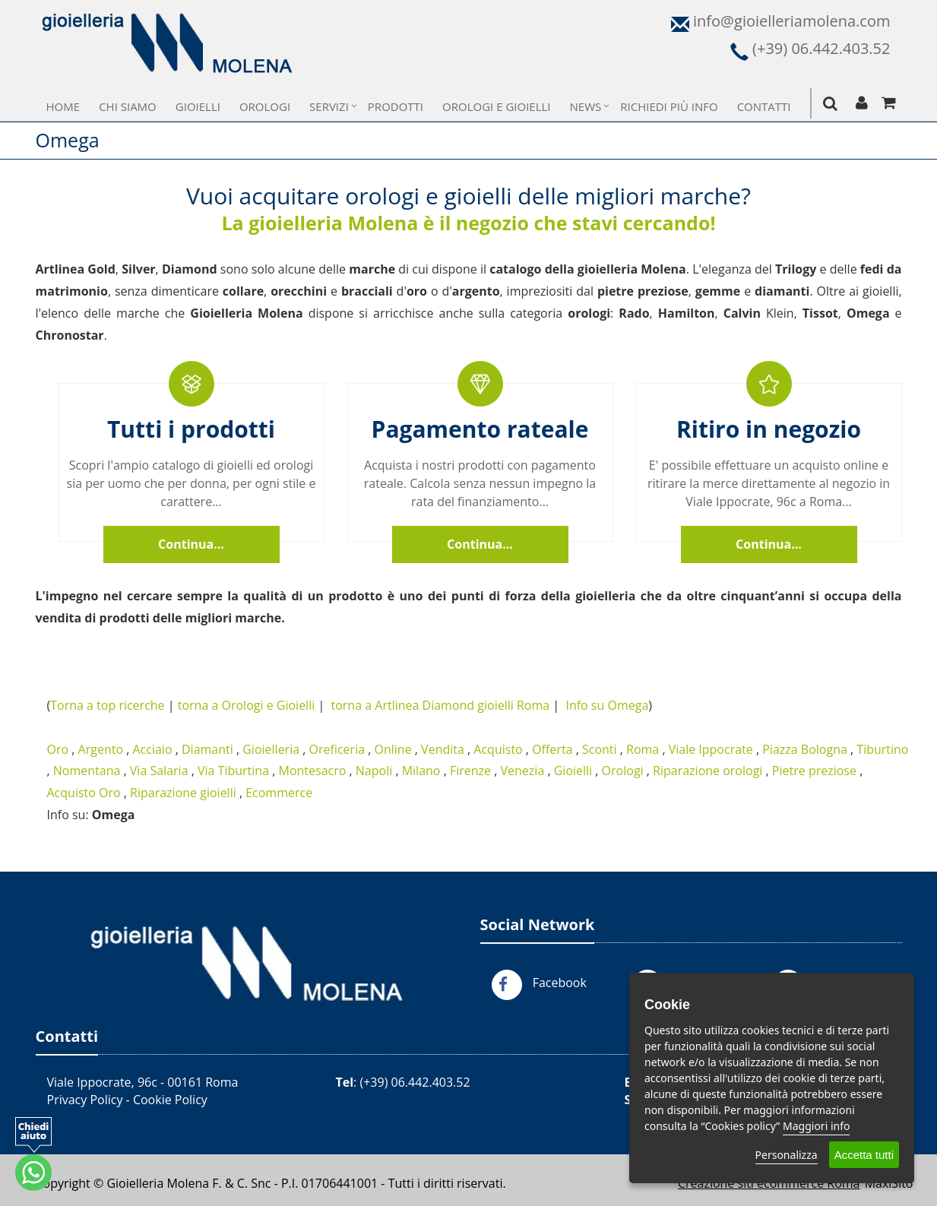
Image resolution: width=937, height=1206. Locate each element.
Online (393, 749)
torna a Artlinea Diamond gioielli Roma (440, 705)
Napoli (374, 770)
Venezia (523, 770)
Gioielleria (270, 749)
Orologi (264, 106)
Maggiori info (816, 1126)
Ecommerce (278, 792)
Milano (421, 770)
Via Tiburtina (233, 770)
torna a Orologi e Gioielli (246, 705)
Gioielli (198, 106)
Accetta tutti (864, 1154)
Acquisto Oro (84, 792)
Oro (58, 749)
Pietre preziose (814, 770)
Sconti (599, 749)
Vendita (442, 749)
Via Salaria (159, 770)
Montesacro (312, 770)
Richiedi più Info (668, 106)
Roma (642, 749)
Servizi (329, 106)
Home (63, 106)
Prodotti (395, 106)
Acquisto (497, 749)
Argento (100, 749)
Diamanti (207, 749)
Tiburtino (882, 749)
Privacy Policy (85, 1099)
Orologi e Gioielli (496, 106)
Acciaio (152, 749)
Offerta (552, 749)
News (586, 106)
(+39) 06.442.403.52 (414, 1082)
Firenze (470, 770)
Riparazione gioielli (183, 792)
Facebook (560, 982)
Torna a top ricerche (107, 705)
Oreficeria (337, 749)
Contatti (764, 106)
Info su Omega (606, 705)
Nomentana (87, 770)
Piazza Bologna (804, 749)
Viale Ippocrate (711, 749)
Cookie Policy (170, 1099)
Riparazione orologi (707, 770)
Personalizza (786, 1154)
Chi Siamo (128, 106)
